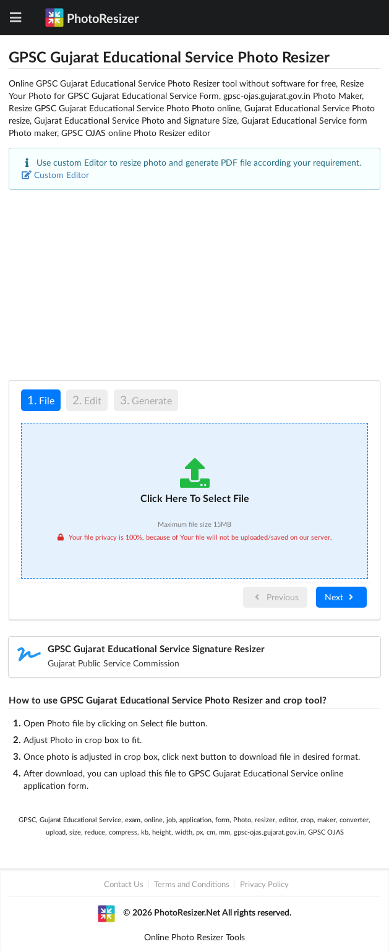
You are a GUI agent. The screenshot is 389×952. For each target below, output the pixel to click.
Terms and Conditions (191, 884)
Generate (146, 400)
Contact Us (123, 884)
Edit (86, 400)
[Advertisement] (194, 285)
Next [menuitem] (340, 597)
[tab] (41, 402)
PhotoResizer (92, 17)
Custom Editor (55, 174)
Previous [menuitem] (275, 597)
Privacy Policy (264, 884)
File (37, 400)
